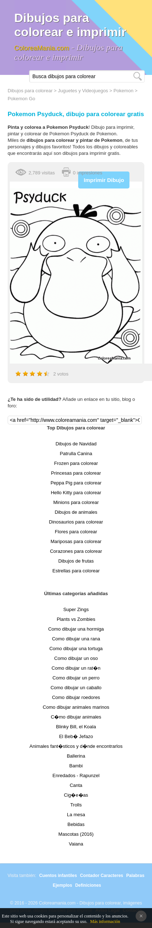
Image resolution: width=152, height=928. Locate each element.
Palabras (135, 875)
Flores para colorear (76, 531)
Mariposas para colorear (76, 541)
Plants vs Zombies (76, 619)
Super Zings (76, 609)
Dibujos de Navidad (76, 443)
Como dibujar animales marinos (76, 707)
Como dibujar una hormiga (76, 629)
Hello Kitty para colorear (76, 492)
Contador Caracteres (101, 875)
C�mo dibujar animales (76, 717)
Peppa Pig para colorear (76, 483)
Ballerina (76, 756)
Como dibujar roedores (76, 697)
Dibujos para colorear (30, 90)
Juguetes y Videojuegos (83, 90)
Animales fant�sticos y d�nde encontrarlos (76, 746)
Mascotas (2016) (76, 834)
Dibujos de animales (76, 512)
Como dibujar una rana (76, 638)
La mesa (76, 814)
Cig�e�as (76, 795)
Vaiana (76, 844)
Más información (105, 921)
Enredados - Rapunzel (75, 775)
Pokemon (123, 90)
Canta (76, 785)
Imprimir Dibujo (104, 180)
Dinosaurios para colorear (76, 522)
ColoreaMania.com (41, 48)
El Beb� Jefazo (76, 736)
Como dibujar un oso (76, 658)
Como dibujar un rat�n (76, 668)
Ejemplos (62, 885)
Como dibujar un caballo (76, 687)
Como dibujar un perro (75, 678)
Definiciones (88, 885)
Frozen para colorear (76, 463)
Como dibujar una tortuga (76, 648)
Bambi (76, 765)
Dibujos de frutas (76, 561)
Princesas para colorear (76, 473)
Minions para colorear (76, 502)
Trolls (75, 805)
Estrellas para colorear (76, 570)
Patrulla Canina (76, 453)
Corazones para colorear (76, 551)
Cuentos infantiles (58, 875)
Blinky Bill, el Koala (76, 726)
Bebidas (76, 824)
